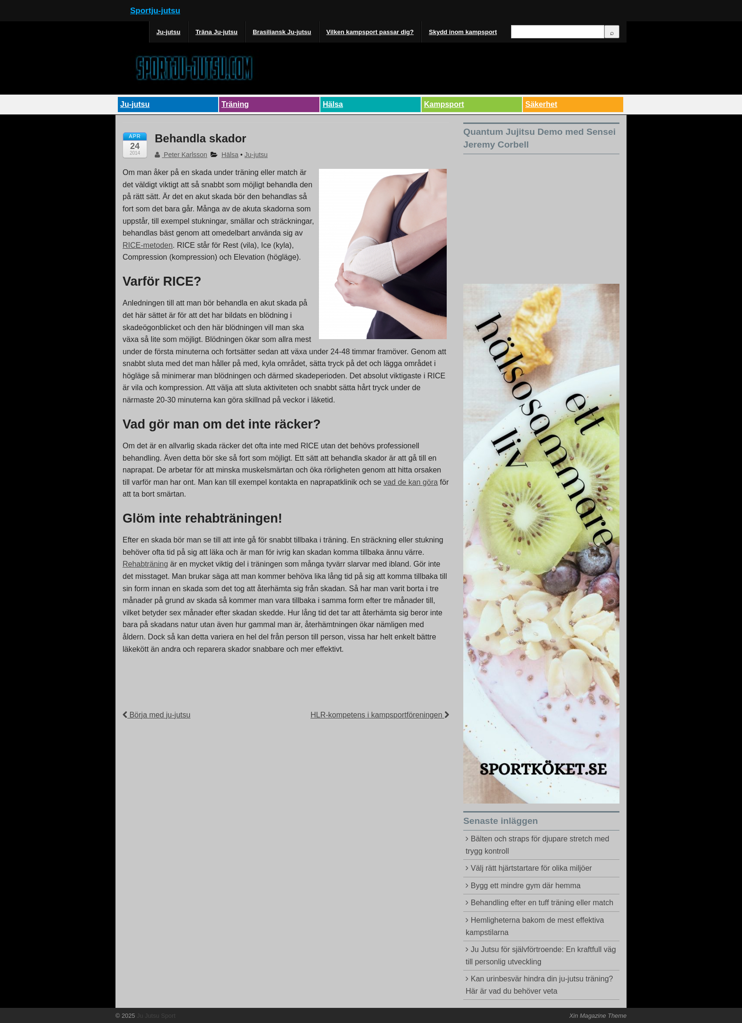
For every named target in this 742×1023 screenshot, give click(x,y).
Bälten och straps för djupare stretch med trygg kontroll (537, 845)
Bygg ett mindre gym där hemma (526, 886)
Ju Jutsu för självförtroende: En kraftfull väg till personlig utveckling (541, 955)
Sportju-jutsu (155, 10)
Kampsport (444, 104)
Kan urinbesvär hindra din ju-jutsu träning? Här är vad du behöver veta (539, 985)
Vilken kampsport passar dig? (370, 31)
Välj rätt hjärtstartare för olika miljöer (531, 868)
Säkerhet (541, 104)
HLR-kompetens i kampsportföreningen (379, 715)
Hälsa (333, 104)
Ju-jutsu (169, 31)
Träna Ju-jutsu (216, 31)
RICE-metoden (148, 245)
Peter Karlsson (181, 154)
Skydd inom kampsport (463, 31)
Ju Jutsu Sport (155, 1015)
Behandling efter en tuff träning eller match (542, 903)
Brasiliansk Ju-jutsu (282, 31)
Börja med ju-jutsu (156, 715)
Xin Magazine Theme (598, 1015)
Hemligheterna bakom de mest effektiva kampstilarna (535, 926)
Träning (235, 104)
